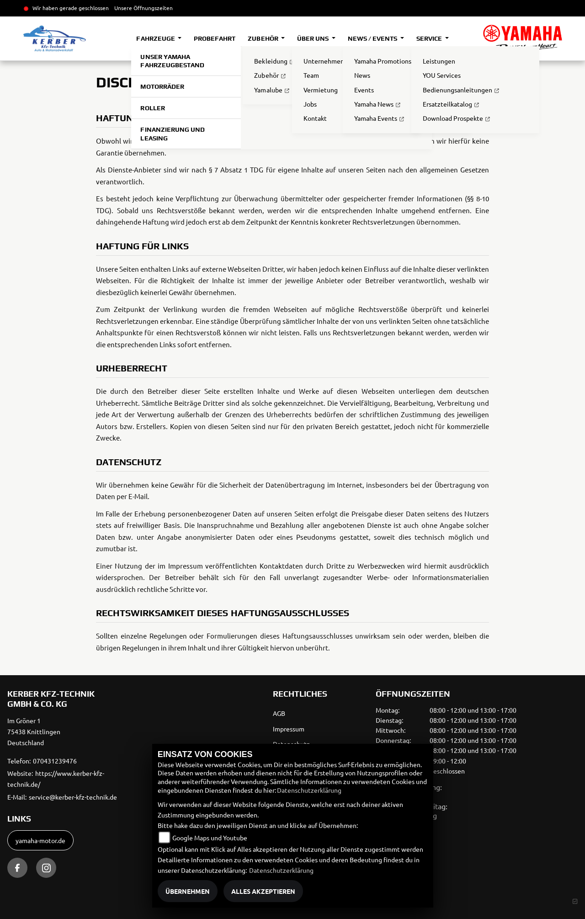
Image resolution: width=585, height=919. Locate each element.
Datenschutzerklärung (309, 790)
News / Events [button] (373, 38)
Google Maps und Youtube (209, 837)
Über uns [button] (313, 38)
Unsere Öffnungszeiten (143, 7)
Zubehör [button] (263, 38)
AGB (279, 713)
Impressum (288, 729)
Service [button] (429, 38)
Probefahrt (214, 38)
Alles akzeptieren (263, 891)
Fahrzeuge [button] (156, 38)
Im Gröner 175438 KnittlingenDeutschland (33, 731)
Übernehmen (187, 891)
